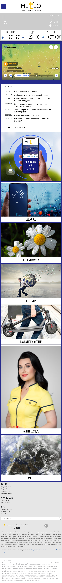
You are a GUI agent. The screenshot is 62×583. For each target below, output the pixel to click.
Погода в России (6, 489)
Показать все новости (16, 127)
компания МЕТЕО (6, 509)
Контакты (3, 513)
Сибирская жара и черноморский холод (31, 95)
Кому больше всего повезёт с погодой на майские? (31, 120)
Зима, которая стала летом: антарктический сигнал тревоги (32, 111)
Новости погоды (5, 502)
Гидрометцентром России (39, 550)
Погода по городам (6, 493)
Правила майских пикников (25, 92)
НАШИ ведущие (5, 511)
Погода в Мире (5, 491)
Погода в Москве (6, 486)
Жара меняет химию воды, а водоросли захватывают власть (31, 105)
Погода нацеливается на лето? (27, 115)
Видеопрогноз (5, 500)
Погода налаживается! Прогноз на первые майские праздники (32, 99)
